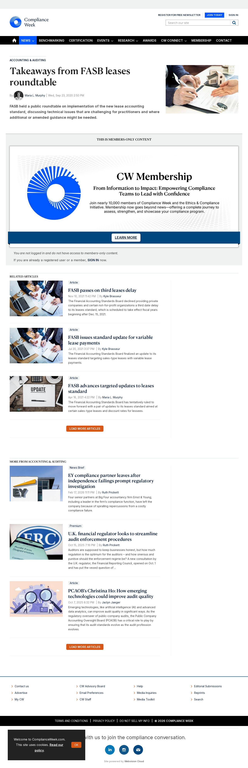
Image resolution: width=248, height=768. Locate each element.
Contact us (22, 686)
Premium (75, 525)
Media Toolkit (146, 699)
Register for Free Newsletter (179, 15)
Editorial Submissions (208, 686)
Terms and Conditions (71, 720)
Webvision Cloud (134, 761)
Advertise (21, 692)
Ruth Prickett (110, 492)
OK (76, 745)
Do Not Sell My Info (135, 720)
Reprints (199, 692)
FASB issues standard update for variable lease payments (110, 340)
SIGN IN (93, 260)
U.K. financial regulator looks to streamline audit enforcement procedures (113, 536)
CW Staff (85, 699)
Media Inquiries (147, 692)
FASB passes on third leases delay (102, 290)
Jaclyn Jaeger (111, 602)
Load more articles (84, 428)
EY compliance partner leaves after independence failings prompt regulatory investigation (111, 480)
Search (234, 22)
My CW (19, 699)
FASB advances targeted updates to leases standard (111, 388)
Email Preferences (91, 692)
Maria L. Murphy (35, 95)
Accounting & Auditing (28, 60)
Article (74, 282)
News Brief (77, 467)
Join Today (214, 15)
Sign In (233, 15)
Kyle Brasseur (112, 296)
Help (140, 686)
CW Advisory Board (92, 686)
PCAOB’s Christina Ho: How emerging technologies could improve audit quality (110, 593)
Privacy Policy (104, 720)
